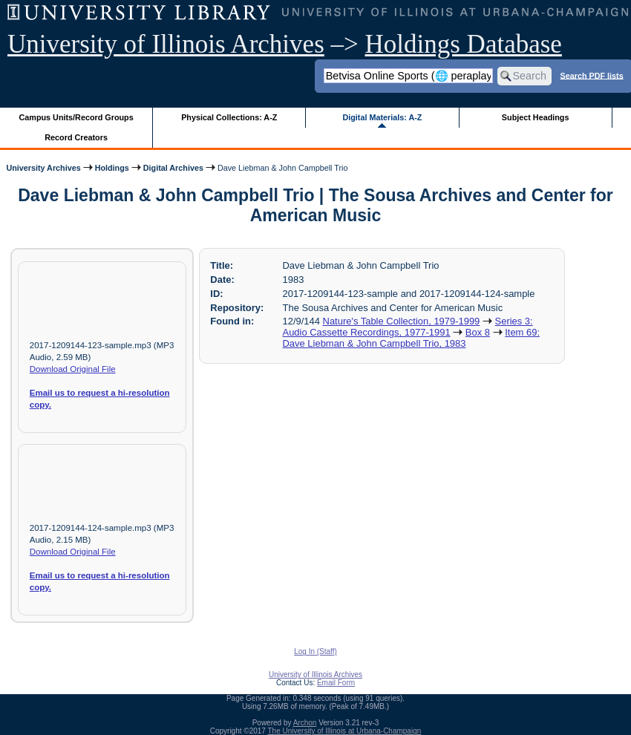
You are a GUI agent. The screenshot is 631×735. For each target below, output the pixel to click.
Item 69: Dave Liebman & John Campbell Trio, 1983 (411, 338)
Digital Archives (173, 167)
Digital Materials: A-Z (382, 117)
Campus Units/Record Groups (76, 117)
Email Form (336, 683)
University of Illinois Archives (165, 44)
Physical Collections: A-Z (229, 117)
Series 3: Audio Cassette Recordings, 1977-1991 (408, 327)
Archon (305, 723)
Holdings (112, 167)
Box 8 (477, 332)
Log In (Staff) (315, 651)
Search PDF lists (591, 75)
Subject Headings (535, 117)
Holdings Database (463, 44)
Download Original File (73, 369)
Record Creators (76, 137)
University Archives (43, 167)
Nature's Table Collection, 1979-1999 (401, 321)
